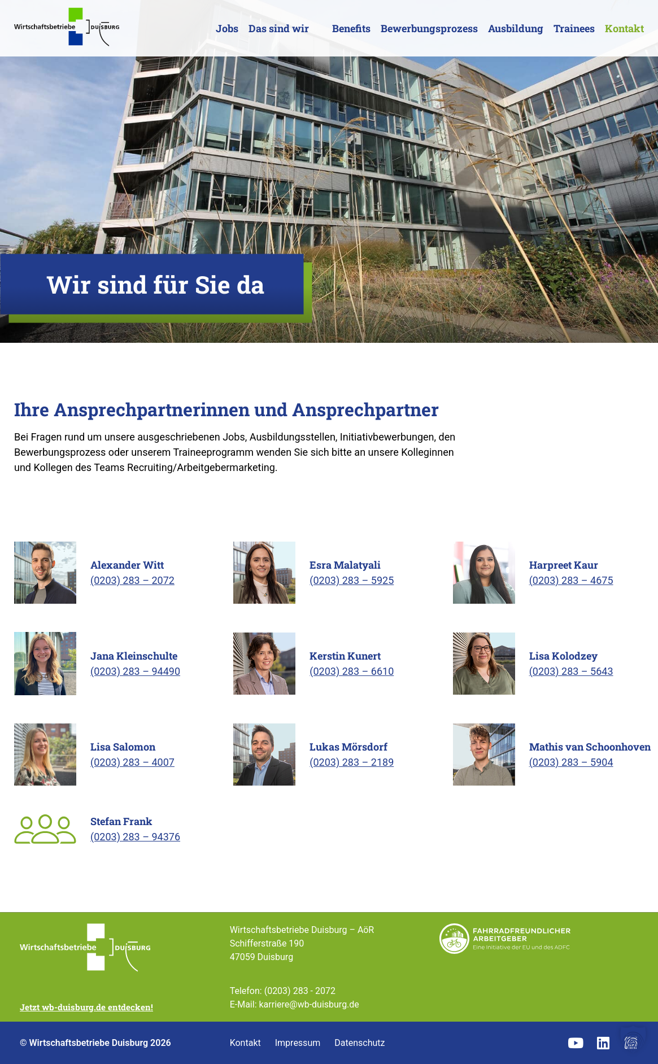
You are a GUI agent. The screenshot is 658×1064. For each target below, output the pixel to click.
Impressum (298, 1043)
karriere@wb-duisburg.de (309, 1004)
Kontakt (624, 28)
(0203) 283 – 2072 (132, 580)
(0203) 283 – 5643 (571, 671)
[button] (633, 1039)
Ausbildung (515, 28)
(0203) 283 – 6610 (352, 671)
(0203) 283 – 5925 (352, 580)
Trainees (574, 28)
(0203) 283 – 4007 (132, 762)
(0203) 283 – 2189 (352, 762)
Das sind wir (279, 28)
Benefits (351, 28)
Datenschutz (359, 1043)
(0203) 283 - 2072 (299, 990)
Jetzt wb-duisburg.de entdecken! (86, 1006)
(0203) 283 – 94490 (135, 671)
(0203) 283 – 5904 (571, 762)
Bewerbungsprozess (429, 28)
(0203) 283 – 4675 (571, 580)
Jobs (227, 28)
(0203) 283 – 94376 (135, 837)
